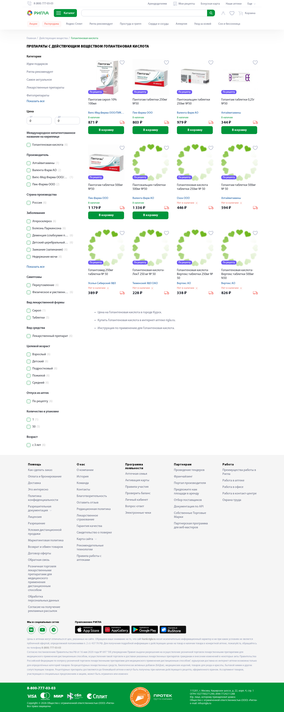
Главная (31, 38)
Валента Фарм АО (187, 112)
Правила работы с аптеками (89, 558)
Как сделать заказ (40, 470)
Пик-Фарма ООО (143, 112)
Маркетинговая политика (46, 540)
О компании (85, 470)
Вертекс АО (184, 283)
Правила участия (137, 486)
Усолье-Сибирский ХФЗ (102, 283)
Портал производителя (190, 483)
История (83, 476)
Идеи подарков (37, 64)
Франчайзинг (183, 476)
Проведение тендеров (189, 470)
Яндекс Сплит (74, 23)
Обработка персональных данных (43, 598)
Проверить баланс (137, 493)
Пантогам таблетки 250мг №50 (150, 101)
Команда (83, 483)
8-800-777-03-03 (41, 688)
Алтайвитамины (231, 112)
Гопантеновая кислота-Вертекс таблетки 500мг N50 (237, 274)
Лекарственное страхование (87, 517)
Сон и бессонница (229, 23)
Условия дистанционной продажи (45, 532)
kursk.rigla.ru (149, 639)
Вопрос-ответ (134, 506)
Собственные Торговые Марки (190, 515)
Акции (33, 23)
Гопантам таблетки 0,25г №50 (237, 101)
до (59, 116)
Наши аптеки (234, 3)
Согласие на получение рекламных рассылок (44, 609)
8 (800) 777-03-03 (51, 648)
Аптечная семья (136, 473)
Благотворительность (92, 496)
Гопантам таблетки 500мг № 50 (238, 187)
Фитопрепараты (38, 95)
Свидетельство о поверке (94, 532)
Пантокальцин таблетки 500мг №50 (149, 187)
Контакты (83, 489)
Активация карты (137, 480)
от (31, 116)
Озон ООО (183, 198)
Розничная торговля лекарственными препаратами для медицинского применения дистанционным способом (42, 578)
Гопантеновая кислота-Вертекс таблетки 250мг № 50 (195, 274)
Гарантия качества (89, 526)
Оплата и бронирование (45, 476)
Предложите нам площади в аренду (186, 491)
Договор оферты (39, 553)
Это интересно (38, 489)
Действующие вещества (53, 38)
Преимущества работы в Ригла (239, 472)
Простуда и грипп (130, 23)
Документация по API (189, 506)
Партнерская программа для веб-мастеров (191, 525)
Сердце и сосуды (159, 23)
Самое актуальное (39, 79)
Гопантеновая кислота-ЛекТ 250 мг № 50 (148, 272)
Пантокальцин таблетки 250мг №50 (193, 101)
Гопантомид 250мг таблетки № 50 (100, 272)
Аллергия (181, 23)
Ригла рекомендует (101, 23)
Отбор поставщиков (188, 500)
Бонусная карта (210, 3)
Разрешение (36, 523)
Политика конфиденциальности (43, 498)
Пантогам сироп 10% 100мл (102, 101)
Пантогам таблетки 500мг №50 (105, 187)
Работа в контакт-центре (239, 493)
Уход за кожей (202, 23)
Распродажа (51, 23)
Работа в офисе (232, 487)
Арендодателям (157, 3)
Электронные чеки (138, 512)
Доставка (34, 483)
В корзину (106, 130)
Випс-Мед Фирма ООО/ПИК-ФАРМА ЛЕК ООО (115, 112)
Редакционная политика (94, 509)
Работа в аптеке (233, 480)
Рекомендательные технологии (90, 547)
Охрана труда (231, 500)
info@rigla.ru (204, 703)
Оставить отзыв (87, 502)
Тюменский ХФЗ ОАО (145, 283)
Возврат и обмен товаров (45, 547)
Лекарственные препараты (45, 87)
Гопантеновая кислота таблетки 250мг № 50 (192, 187)
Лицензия (35, 517)
